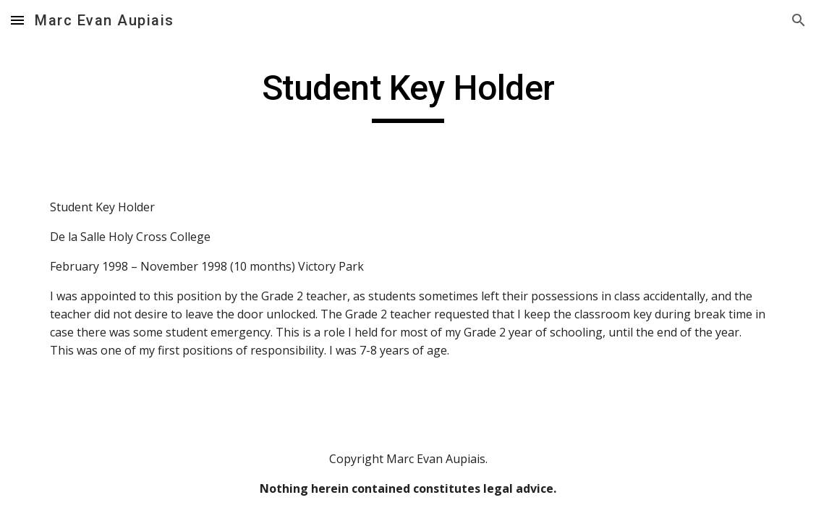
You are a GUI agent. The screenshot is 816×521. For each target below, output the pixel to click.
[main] (408, 95)
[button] (17, 20)
